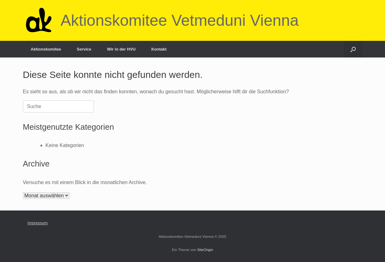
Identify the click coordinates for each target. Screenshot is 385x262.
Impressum (38, 223)
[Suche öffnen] (353, 49)
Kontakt (158, 49)
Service (84, 49)
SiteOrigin (205, 250)
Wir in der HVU (121, 49)
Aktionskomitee (46, 49)
